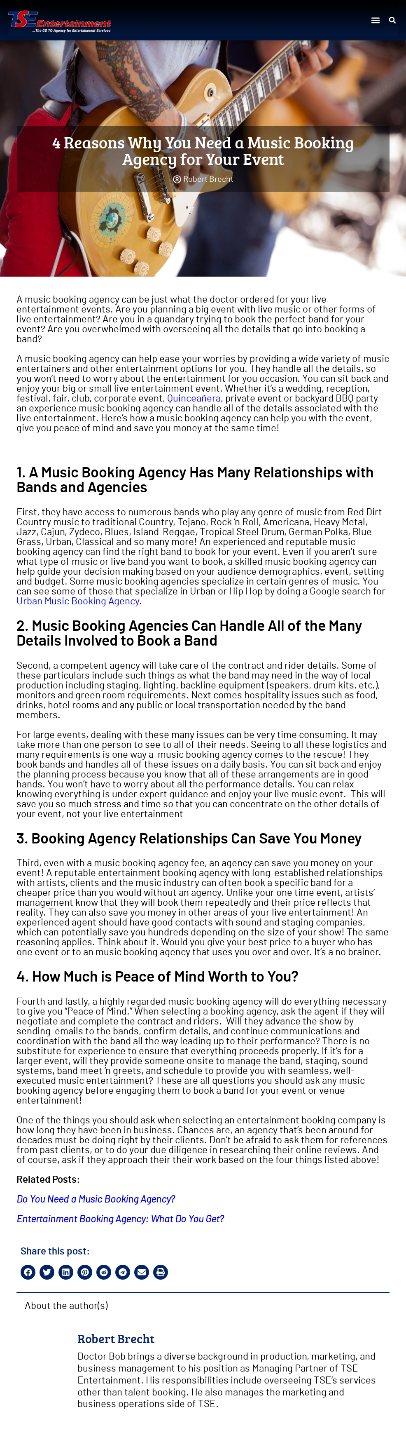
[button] (375, 20)
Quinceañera (194, 399)
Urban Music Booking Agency (77, 601)
